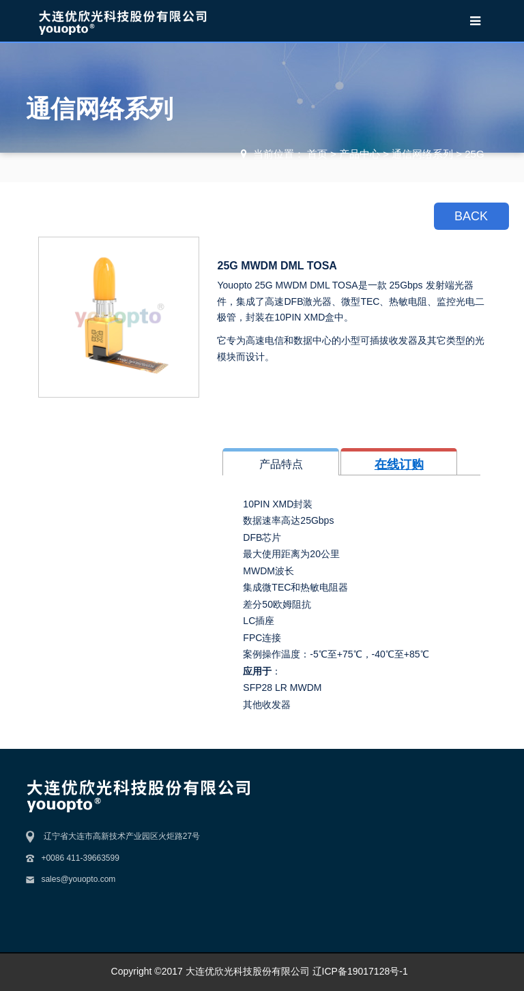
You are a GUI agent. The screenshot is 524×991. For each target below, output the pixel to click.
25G (474, 154)
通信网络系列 (422, 154)
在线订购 (399, 464)
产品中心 (359, 154)
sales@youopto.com (78, 879)
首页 (317, 154)
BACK (471, 216)
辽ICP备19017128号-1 (360, 971)
